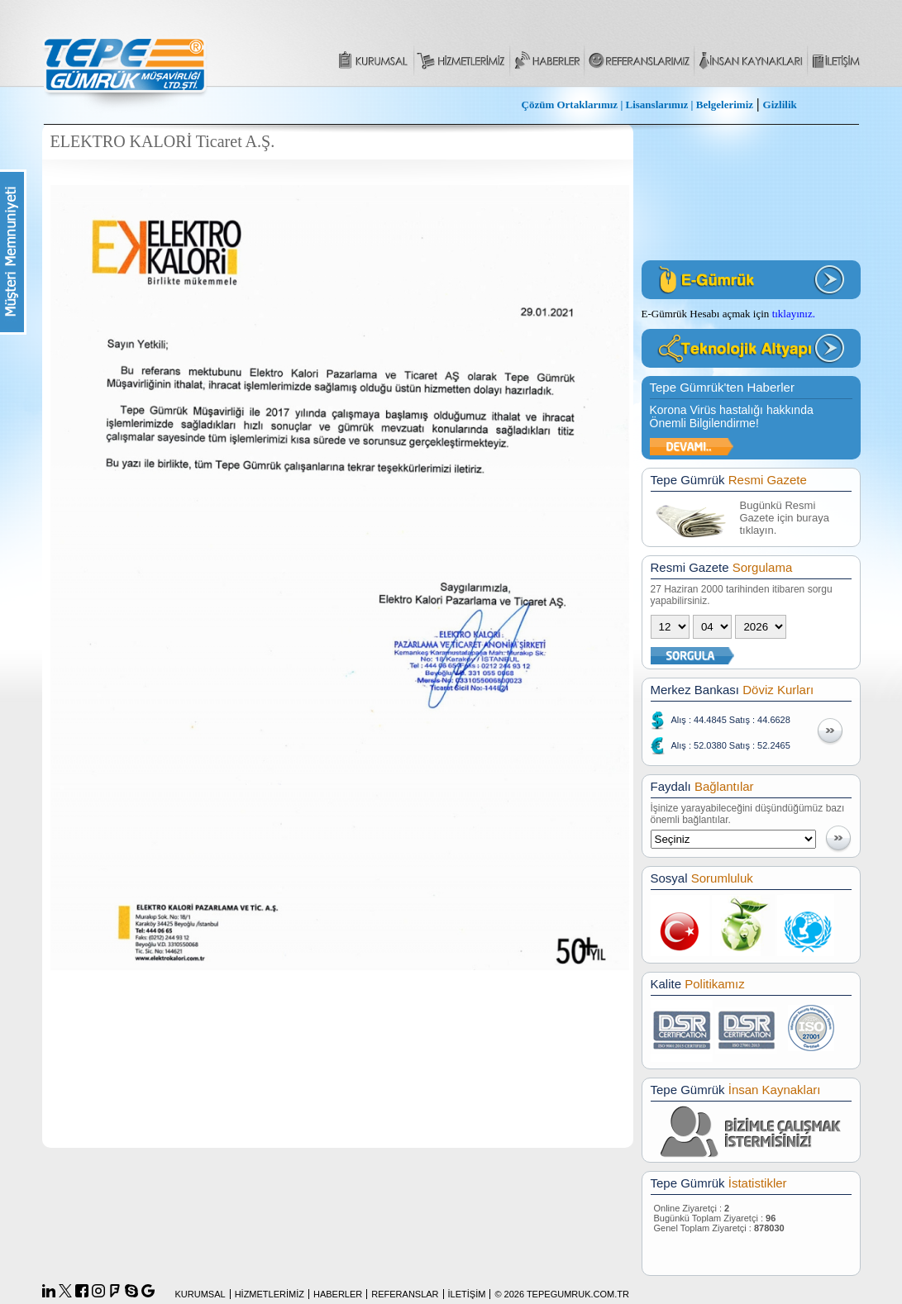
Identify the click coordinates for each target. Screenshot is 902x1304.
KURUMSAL (200, 1294)
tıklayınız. (793, 313)
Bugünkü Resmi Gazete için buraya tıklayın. (784, 517)
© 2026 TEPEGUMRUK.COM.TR (561, 1294)
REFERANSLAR (404, 1294)
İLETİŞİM (467, 1294)
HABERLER (337, 1294)
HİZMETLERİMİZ (269, 1294)
